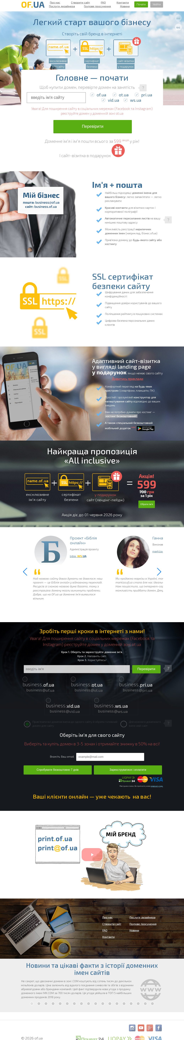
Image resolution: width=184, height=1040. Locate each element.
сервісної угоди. (157, 786)
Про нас (55, 2)
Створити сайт (80, 2)
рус (178, 27)
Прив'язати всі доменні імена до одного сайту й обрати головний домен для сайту (70, 723)
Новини (125, 6)
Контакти (123, 2)
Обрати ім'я (146, 504)
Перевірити (92, 126)
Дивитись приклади (127, 379)
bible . (78, 556)
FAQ (103, 2)
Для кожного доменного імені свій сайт (140, 723)
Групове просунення (97, 6)
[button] (158, 572)
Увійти (157, 4)
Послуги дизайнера (62, 6)
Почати (141, 4)
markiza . (162, 551)
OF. (33, 4)
